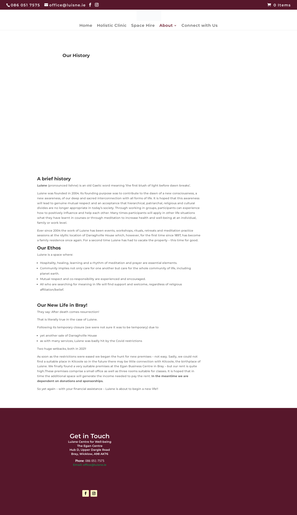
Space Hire (143, 26)
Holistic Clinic (112, 26)
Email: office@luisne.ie (89, 465)
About (166, 26)
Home (85, 26)
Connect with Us (200, 26)
